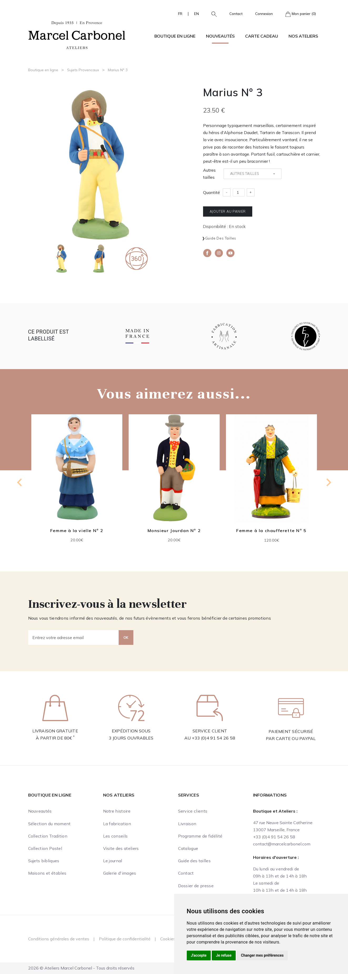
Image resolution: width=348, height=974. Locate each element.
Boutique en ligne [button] (174, 36)
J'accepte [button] (199, 955)
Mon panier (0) (300, 14)
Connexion (264, 13)
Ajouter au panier (228, 211)
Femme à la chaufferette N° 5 (271, 530)
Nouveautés (220, 36)
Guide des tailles (220, 238)
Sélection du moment (49, 823)
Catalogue (188, 848)
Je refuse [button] (223, 955)
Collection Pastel (45, 848)
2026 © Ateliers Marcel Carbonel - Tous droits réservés (81, 968)
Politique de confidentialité (124, 938)
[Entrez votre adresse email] (73, 637)
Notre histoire (116, 811)
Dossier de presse (196, 885)
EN (196, 13)
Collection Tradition (47, 836)
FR (180, 13)
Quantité (211, 192)
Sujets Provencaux (83, 70)
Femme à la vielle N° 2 (76, 530)
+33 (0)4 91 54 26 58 (213, 738)
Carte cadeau (261, 36)
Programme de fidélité (200, 836)
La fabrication (117, 823)
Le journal (112, 860)
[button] (212, 13)
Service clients (193, 811)
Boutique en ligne (43, 70)
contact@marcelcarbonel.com (281, 843)
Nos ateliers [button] (303, 36)
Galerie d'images (119, 873)
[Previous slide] (20, 482)
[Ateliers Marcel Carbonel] (76, 34)
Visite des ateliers (121, 848)
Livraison (187, 823)
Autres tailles (209, 173)
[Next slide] (328, 482)
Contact (236, 13)
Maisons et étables (47, 873)
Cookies (167, 938)
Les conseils (115, 836)
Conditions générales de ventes (58, 938)
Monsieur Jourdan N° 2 (174, 530)
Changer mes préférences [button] (262, 955)
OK (126, 637)
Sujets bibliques (43, 860)
